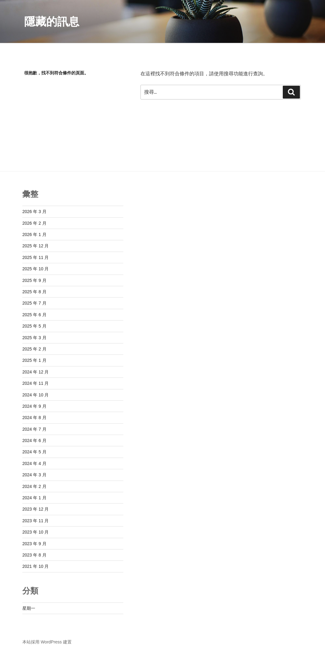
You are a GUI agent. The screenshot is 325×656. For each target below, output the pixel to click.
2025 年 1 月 (34, 360)
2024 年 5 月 (34, 451)
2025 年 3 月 (34, 337)
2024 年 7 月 (34, 429)
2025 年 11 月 (35, 257)
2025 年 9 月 (34, 280)
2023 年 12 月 (35, 509)
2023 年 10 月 (35, 532)
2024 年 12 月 (35, 371)
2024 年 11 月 (35, 383)
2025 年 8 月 (34, 291)
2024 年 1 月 (34, 497)
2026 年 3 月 (34, 211)
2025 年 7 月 (34, 303)
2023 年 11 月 (35, 520)
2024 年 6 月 (34, 440)
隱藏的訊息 (51, 21)
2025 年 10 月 (35, 268)
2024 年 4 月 (34, 463)
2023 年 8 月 (34, 555)
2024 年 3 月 (34, 474)
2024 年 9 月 (34, 406)
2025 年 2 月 (34, 349)
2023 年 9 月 (34, 543)
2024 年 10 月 (35, 394)
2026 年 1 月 (34, 234)
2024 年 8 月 (34, 417)
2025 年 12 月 (35, 245)
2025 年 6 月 (34, 314)
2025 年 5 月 (34, 326)
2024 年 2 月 (34, 486)
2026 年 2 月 (34, 223)
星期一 (28, 608)
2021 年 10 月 (35, 566)
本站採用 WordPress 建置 (47, 641)
